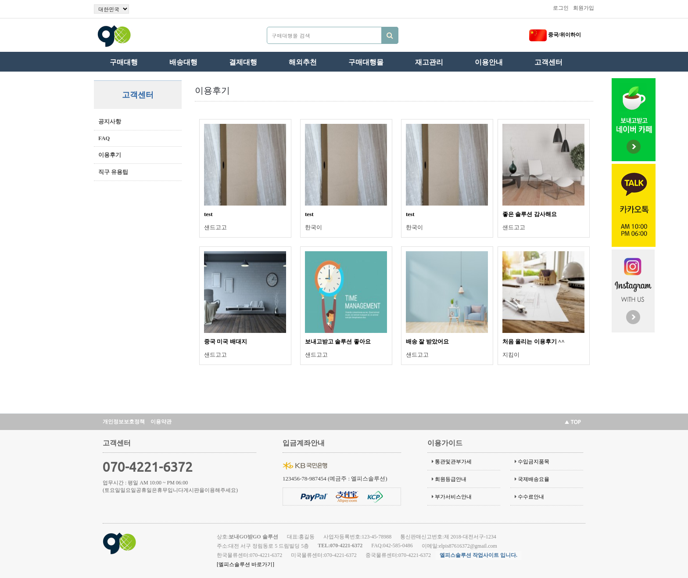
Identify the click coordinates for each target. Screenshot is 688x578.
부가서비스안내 (453, 497)
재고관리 (429, 62)
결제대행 (243, 62)
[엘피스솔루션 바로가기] (245, 564)
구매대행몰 (365, 62)
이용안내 (489, 62)
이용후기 (109, 155)
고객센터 (548, 62)
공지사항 (109, 121)
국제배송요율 (533, 479)
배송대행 (183, 62)
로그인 (561, 8)
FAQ (104, 138)
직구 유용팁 (113, 172)
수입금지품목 (533, 462)
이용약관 (161, 422)
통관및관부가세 (453, 462)
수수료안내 (531, 497)
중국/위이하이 (555, 35)
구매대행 (124, 62)
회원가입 (583, 8)
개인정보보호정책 (124, 422)
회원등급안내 (450, 479)
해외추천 (303, 62)
